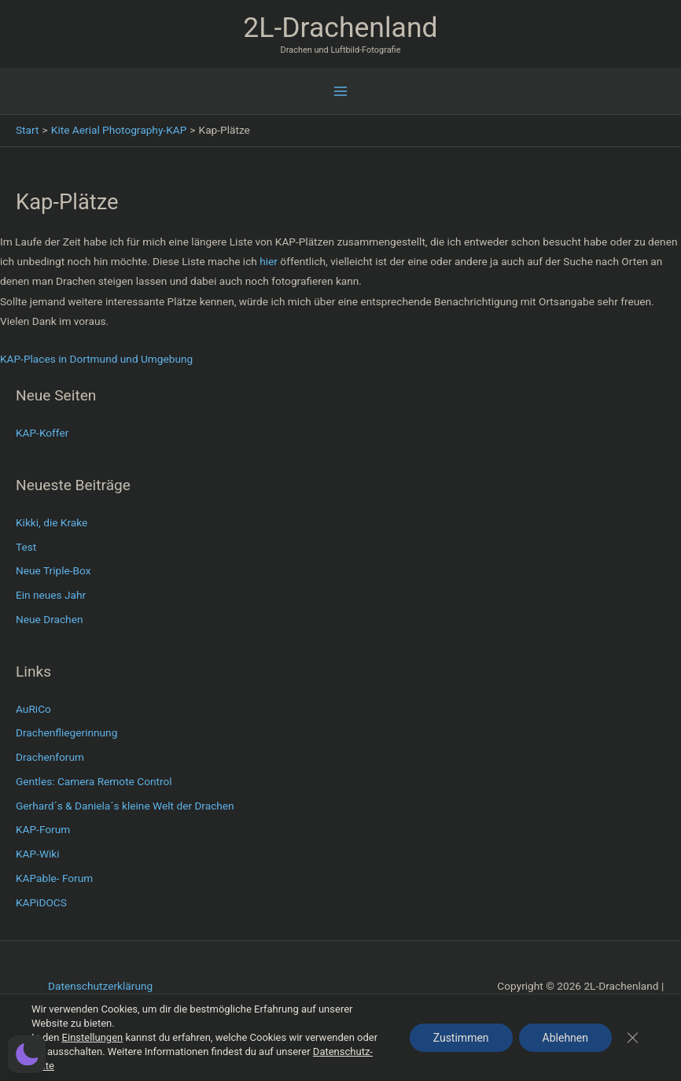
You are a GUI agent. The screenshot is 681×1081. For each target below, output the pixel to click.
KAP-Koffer (42, 432)
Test (26, 546)
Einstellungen (92, 1037)
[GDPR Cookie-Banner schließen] (632, 1038)
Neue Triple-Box (53, 570)
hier (267, 261)
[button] (27, 1054)
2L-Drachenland (340, 27)
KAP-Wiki (38, 853)
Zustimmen (461, 1037)
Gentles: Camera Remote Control (94, 781)
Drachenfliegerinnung (66, 732)
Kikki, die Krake (51, 522)
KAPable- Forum (54, 878)
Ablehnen (565, 1037)
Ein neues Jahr (51, 594)
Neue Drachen (49, 619)
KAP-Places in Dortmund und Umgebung (96, 358)
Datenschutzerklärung (100, 986)
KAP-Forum (43, 829)
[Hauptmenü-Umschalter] (341, 92)
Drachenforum (50, 757)
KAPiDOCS (41, 902)
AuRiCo (33, 709)
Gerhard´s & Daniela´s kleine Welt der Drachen (125, 805)
